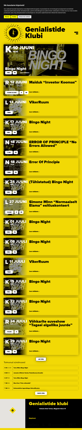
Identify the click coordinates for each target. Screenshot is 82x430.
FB (14, 73)
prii (7, 73)
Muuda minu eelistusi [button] (24, 16)
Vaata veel (41, 393)
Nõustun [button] (7, 16)
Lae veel (41, 359)
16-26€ (8, 212)
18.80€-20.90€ (11, 93)
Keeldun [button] (14, 16)
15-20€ (8, 332)
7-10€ (8, 152)
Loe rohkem (23, 73)
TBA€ (8, 112)
